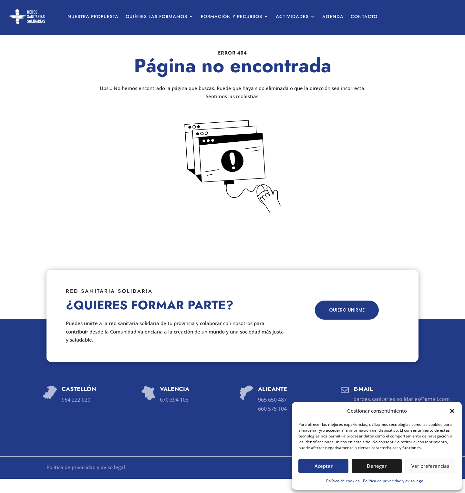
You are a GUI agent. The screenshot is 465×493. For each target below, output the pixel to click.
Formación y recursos (231, 16)
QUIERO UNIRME (347, 324)
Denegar (377, 466)
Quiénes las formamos (156, 16)
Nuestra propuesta (93, 16)
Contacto (364, 16)
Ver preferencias (430, 466)
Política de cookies (343, 481)
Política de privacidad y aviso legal (393, 481)
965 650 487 (272, 413)
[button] (452, 411)
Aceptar (324, 466)
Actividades (292, 16)
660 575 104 (272, 422)
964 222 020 (76, 413)
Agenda (333, 16)
